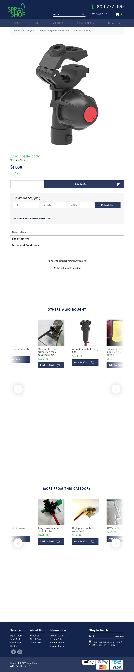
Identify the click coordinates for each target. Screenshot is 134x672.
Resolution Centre (15, 644)
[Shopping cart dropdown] (118, 14)
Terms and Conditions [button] (25, 245)
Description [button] (19, 232)
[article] (51, 395)
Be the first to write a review (67, 268)
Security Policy (57, 646)
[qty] (26, 205)
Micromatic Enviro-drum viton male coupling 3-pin (48, 352)
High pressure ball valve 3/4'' (82, 530)
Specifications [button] (21, 238)
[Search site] (83, 15)
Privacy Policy (57, 639)
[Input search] (69, 15)
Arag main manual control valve (48, 530)
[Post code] (80, 205)
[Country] (53, 205)
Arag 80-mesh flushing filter (85, 351)
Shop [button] (17, 23)
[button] (67, 268)
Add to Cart (97, 184)
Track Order (16, 639)
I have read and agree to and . (105, 643)
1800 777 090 (108, 7)
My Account (98, 13)
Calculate (107, 205)
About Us (58, 23)
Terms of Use (56, 635)
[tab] (67, 232)
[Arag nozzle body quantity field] (26, 184)
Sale (38, 23)
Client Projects (85, 23)
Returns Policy (57, 642)
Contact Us (113, 23)
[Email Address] (102, 636)
